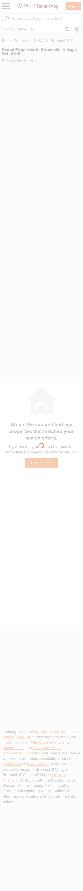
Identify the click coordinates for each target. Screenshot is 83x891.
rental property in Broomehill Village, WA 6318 (39, 734)
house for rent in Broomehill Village (32, 750)
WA (41, 40)
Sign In (73, 6)
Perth (49, 785)
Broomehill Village (66, 40)
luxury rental (37, 764)
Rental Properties (16, 40)
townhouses (13, 747)
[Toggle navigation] (6, 6)
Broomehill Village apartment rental (40, 742)
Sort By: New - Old (18, 29)
